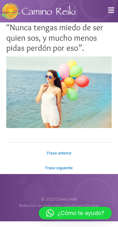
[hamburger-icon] (111, 10)
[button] (75, 213)
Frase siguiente (59, 168)
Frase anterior (59, 153)
